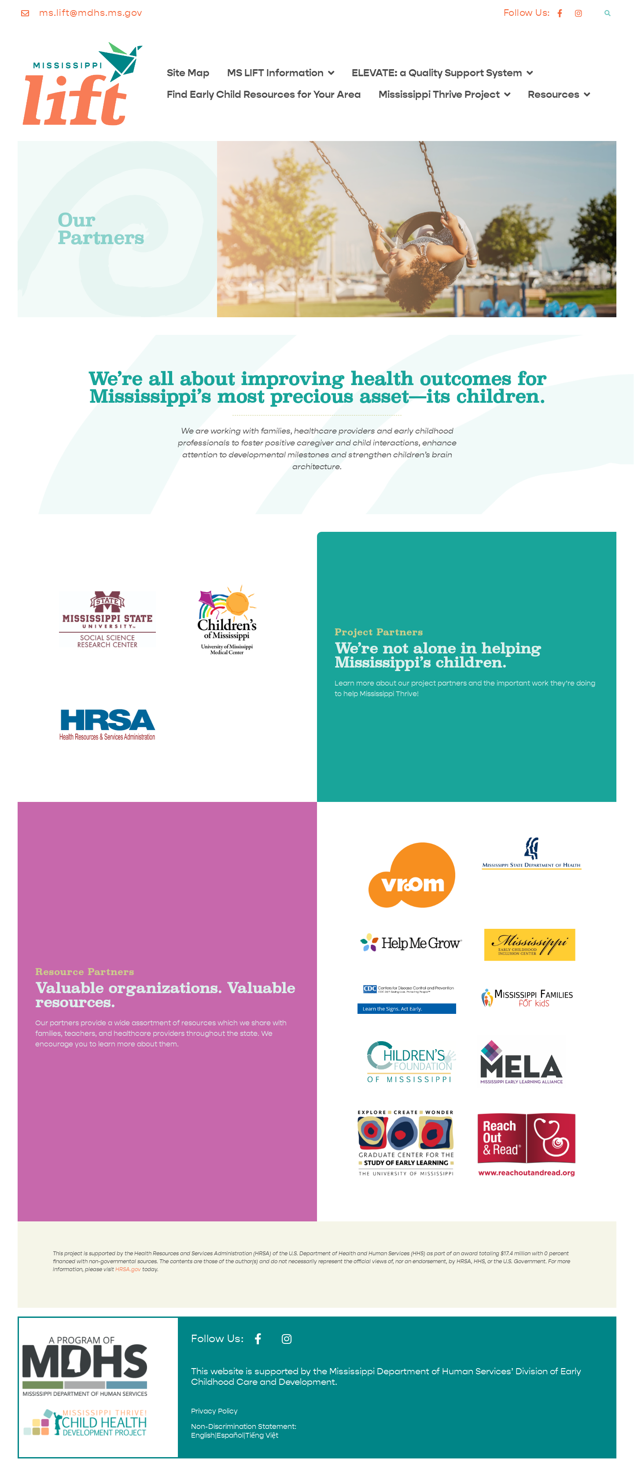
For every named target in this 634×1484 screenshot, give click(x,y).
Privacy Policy (214, 1411)
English (203, 1435)
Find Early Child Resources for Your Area (264, 94)
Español (230, 1435)
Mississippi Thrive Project (444, 94)
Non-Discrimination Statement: (243, 1426)
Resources (559, 94)
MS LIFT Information (280, 72)
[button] (607, 13)
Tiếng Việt (261, 1435)
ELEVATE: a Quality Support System (442, 72)
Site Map (188, 73)
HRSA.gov (128, 1269)
